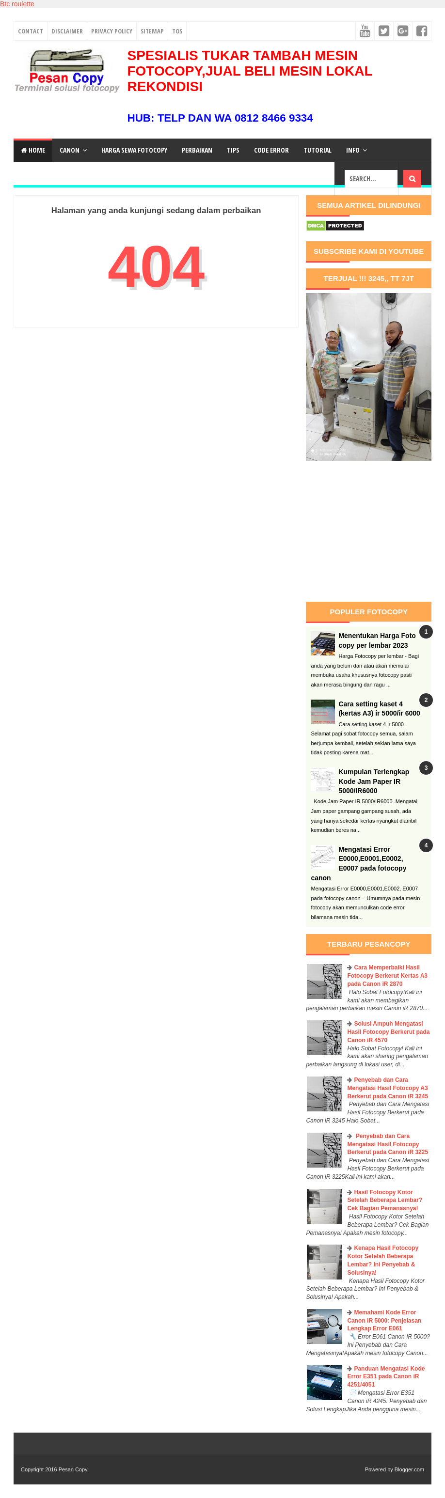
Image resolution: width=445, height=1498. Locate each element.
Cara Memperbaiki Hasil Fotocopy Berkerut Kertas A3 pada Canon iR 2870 (387, 975)
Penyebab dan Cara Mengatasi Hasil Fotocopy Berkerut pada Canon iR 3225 (387, 1144)
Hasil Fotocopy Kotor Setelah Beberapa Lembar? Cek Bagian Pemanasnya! (384, 1200)
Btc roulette (17, 4)
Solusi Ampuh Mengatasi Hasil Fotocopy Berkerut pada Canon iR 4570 (388, 1032)
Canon (69, 150)
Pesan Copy (73, 1469)
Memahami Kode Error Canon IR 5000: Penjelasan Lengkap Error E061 (384, 1320)
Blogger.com (409, 1469)
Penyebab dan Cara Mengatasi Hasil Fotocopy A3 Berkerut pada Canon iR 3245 (387, 1088)
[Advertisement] (375, 531)
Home (33, 150)
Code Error (271, 150)
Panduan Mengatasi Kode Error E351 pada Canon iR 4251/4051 (386, 1377)
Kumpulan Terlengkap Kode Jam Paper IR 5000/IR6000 (373, 781)
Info (353, 150)
